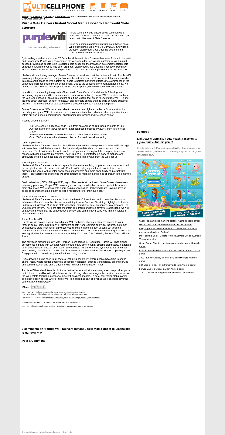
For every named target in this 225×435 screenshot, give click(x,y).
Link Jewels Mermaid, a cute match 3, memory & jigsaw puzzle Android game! (167, 140)
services (84, 298)
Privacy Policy (67, 432)
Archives (49, 432)
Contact (57, 432)
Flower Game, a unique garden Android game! (162, 269)
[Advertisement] (66, 316)
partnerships (75, 298)
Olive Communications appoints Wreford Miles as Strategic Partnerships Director (62, 306)
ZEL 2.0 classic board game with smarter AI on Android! (166, 272)
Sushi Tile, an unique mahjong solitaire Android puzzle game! (169, 220)
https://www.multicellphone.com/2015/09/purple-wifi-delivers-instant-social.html (57, 294)
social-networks (94, 298)
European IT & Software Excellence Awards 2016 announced (57, 302)
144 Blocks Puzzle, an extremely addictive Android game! (167, 265)
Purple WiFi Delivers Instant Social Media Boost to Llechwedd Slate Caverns (55, 292)
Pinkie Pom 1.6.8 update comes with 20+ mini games (165, 224)
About (42, 432)
